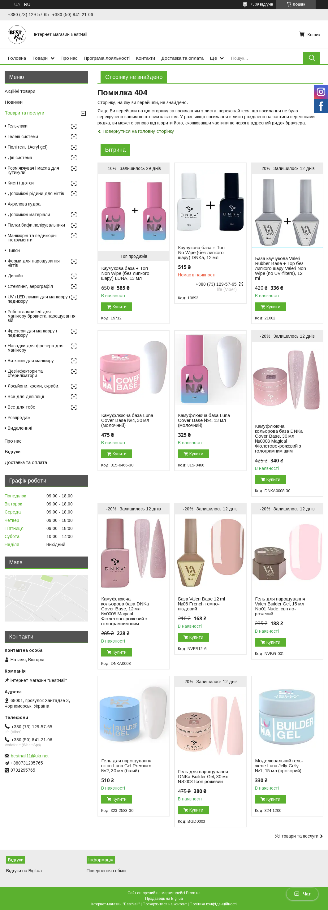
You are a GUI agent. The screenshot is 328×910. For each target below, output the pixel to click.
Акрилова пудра (24, 204)
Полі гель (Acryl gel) (28, 147)
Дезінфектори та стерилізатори (25, 373)
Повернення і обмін (106, 870)
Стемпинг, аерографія (30, 286)
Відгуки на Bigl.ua (24, 870)
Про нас (69, 58)
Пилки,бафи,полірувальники (36, 225)
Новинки (14, 102)
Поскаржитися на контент (165, 904)
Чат (302, 894)
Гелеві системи (23, 136)
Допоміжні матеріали (29, 214)
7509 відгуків (261, 4)
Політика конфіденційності (213, 904)
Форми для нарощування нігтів (34, 263)
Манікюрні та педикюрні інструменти (32, 237)
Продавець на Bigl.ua (164, 898)
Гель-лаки (18, 126)
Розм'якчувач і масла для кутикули (33, 170)
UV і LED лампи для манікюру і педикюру (39, 299)
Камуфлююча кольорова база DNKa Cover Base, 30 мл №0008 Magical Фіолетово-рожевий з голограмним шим (279, 438)
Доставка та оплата (182, 58)
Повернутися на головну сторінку (138, 131)
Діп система (20, 157)
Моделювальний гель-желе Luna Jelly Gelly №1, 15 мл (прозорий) (279, 765)
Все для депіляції (26, 396)
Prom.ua (193, 893)
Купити (120, 306)
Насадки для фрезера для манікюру (35, 348)
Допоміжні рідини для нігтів (36, 193)
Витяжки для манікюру (31, 360)
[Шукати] (311, 58)
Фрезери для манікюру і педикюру (32, 333)
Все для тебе (21, 407)
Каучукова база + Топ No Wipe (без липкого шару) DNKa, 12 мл (201, 252)
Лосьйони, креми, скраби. (33, 386)
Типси (14, 250)
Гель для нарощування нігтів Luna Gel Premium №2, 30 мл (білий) (126, 765)
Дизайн (15, 275)
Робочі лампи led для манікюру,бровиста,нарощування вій (42, 316)
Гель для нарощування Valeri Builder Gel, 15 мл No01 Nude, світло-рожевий (280, 606)
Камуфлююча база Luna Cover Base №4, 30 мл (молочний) (127, 420)
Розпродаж (19, 417)
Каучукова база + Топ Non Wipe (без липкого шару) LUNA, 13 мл (125, 273)
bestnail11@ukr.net (30, 755)
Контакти (145, 58)
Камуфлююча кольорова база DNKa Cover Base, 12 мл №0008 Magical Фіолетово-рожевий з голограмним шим (125, 611)
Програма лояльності (107, 58)
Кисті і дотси (21, 182)
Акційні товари (20, 91)
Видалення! (20, 428)
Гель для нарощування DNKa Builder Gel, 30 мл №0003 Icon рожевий (203, 776)
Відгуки (12, 451)
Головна (17, 58)
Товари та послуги (24, 112)
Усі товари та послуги (296, 836)
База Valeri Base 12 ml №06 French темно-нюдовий (201, 603)
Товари (40, 58)
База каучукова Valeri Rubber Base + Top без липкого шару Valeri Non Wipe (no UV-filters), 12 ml (280, 268)
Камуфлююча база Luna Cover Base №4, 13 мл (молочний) (204, 420)
